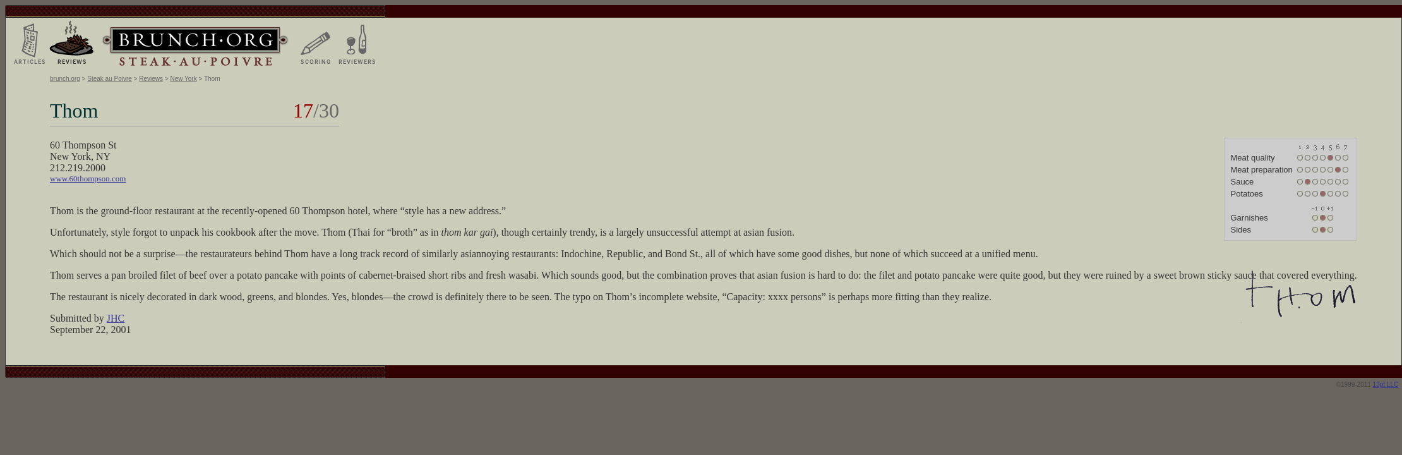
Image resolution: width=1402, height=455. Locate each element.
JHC (115, 318)
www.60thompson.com (88, 178)
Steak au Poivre (109, 78)
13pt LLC (1386, 384)
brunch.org (65, 78)
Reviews (151, 78)
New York (183, 78)
